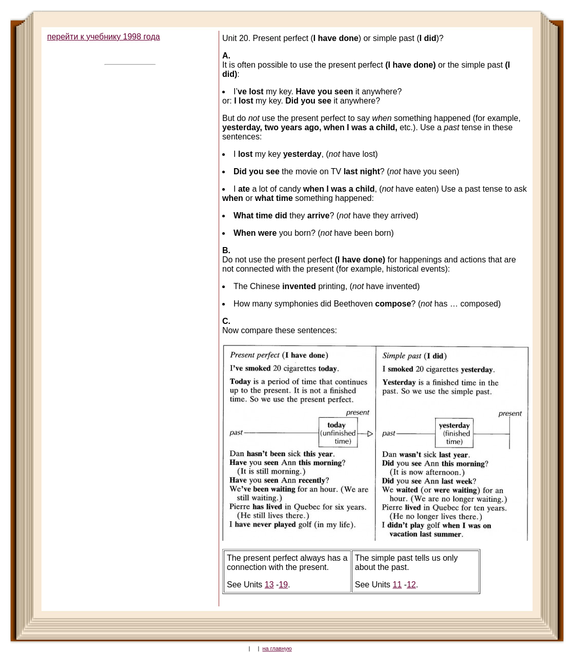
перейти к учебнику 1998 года (103, 36)
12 (411, 584)
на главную (277, 648)
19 (283, 584)
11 (397, 584)
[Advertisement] (129, 141)
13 (269, 584)
